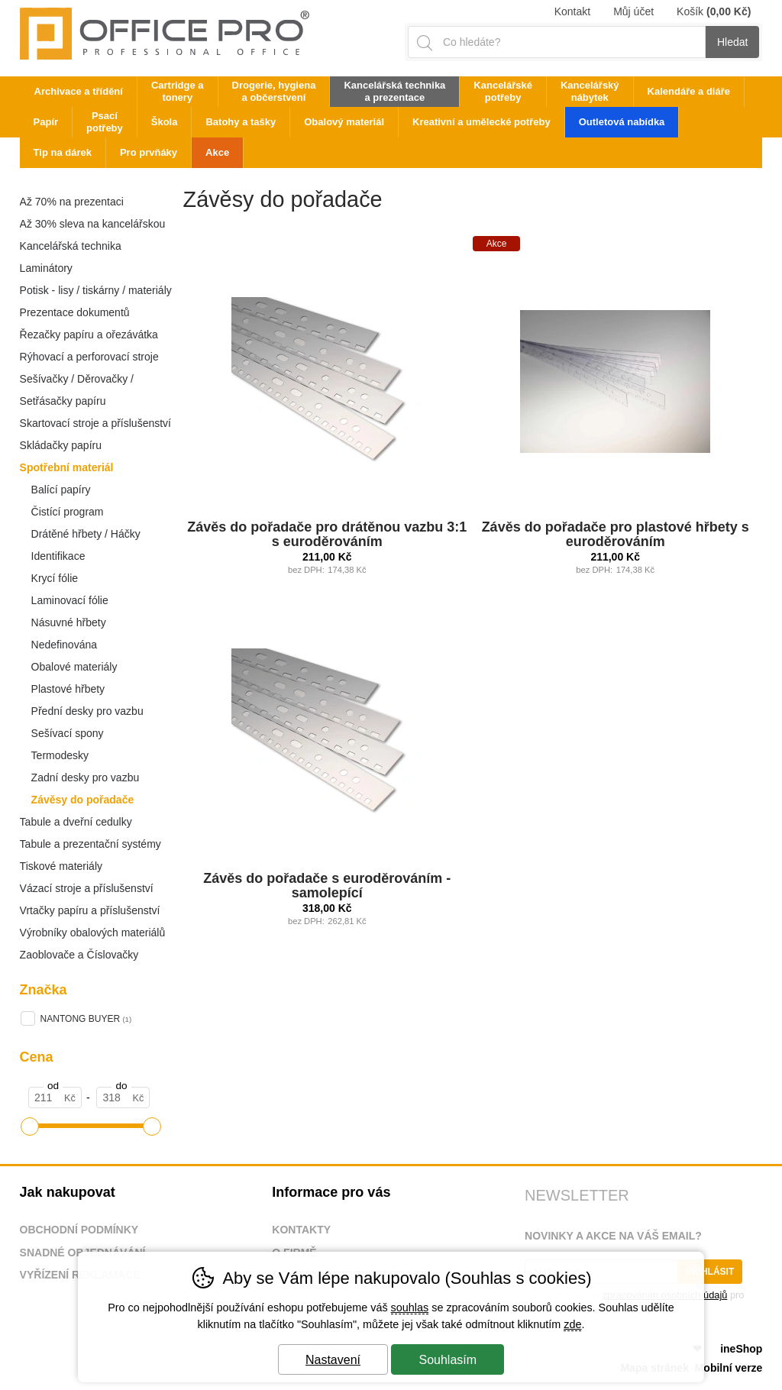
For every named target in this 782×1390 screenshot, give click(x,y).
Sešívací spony (67, 733)
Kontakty (301, 1230)
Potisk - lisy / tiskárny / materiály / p (96, 293)
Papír (46, 122)
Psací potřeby (104, 122)
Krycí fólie (54, 578)
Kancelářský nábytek (590, 91)
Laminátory (46, 268)
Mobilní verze (729, 1368)
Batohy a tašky (240, 122)
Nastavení (332, 1359)
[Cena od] (55, 1097)
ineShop (741, 1349)
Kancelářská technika (70, 246)
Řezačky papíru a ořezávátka (89, 334)
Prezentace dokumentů (75, 312)
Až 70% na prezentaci (72, 202)
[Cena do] (123, 1097)
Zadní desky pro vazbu (85, 777)
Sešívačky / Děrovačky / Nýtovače (77, 381)
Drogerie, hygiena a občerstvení (274, 91)
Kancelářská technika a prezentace (394, 91)
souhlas (410, 1307)
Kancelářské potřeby (502, 91)
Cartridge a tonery (177, 91)
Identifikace (58, 556)
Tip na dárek (63, 152)
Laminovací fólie (69, 600)
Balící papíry (61, 489)
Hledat (732, 42)
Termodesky (60, 755)
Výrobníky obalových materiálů (93, 932)
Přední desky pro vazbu (87, 711)
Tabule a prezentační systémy (90, 844)
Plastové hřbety (68, 689)
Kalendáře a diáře (689, 91)
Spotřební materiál (67, 467)
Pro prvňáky (148, 152)
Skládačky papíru (61, 445)
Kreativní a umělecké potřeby (481, 122)
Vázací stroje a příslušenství (86, 888)
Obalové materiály (74, 667)
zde (572, 1324)
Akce (217, 152)
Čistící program (67, 512)
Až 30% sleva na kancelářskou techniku (93, 226)
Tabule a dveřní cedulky (76, 822)
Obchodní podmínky (79, 1230)
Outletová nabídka (622, 122)
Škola (164, 122)
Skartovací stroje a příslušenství (95, 423)
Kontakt (572, 11)
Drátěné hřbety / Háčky (86, 534)
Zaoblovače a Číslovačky (79, 955)
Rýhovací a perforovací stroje (89, 357)
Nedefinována (64, 644)
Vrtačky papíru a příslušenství (90, 910)
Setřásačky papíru (63, 401)
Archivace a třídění (78, 91)
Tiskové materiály (61, 866)
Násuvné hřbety (68, 622)
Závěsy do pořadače (82, 800)
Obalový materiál (344, 122)
